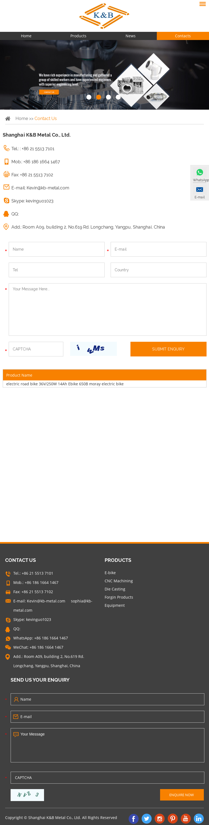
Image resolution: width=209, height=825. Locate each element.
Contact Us (46, 118)
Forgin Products (119, 597)
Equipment (115, 605)
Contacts (183, 35)
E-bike (110, 572)
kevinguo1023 (40, 201)
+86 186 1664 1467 (51, 638)
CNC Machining (119, 580)
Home (26, 35)
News (131, 35)
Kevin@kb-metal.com (48, 187)
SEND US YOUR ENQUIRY (40, 680)
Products (78, 35)
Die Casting (115, 589)
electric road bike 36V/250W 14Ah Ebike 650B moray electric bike (65, 383)
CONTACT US (20, 560)
